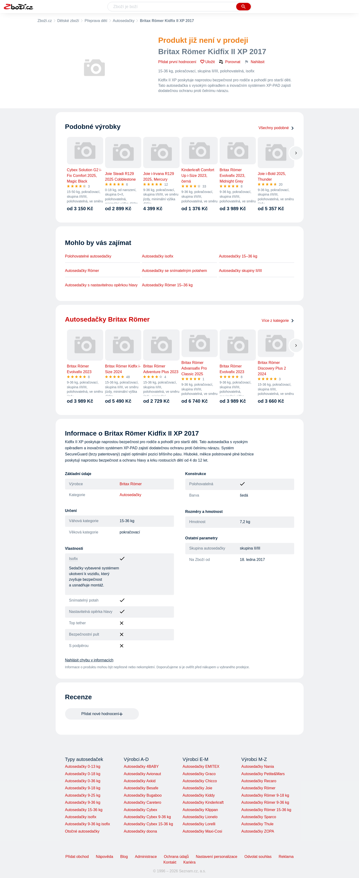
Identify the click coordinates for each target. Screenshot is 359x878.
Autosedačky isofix (157, 256)
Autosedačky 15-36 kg (83, 810)
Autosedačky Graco (199, 774)
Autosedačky (124, 21)
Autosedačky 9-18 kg (82, 788)
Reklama (286, 857)
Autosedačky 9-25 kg (82, 795)
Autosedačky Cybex (140, 810)
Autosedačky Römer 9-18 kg (265, 795)
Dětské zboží (68, 21)
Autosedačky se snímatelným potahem (174, 271)
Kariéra (189, 862)
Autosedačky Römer (82, 271)
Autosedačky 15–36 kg (238, 256)
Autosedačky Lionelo (199, 817)
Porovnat (229, 61)
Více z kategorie (278, 321)
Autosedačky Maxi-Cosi (202, 831)
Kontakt (170, 862)
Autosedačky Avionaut (142, 774)
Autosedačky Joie (197, 788)
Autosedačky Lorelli (198, 824)
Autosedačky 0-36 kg (82, 781)
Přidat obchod (77, 857)
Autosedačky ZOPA (257, 831)
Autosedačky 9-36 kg (82, 802)
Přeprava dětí (95, 21)
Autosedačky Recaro (258, 781)
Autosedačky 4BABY (141, 766)
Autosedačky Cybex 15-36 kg (148, 824)
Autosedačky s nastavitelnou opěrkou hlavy (101, 285)
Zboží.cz (45, 21)
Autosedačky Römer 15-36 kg (266, 810)
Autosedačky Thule (257, 824)
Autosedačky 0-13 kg (82, 766)
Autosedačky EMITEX (200, 766)
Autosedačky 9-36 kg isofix (87, 824)
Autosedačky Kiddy (198, 795)
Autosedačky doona (140, 831)
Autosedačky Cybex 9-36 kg (147, 817)
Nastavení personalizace (216, 857)
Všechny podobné (276, 128)
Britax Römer (131, 484)
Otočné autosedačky (82, 831)
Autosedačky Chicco (199, 781)
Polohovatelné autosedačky (88, 256)
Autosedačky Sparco (258, 817)
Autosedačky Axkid (139, 781)
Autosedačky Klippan (200, 810)
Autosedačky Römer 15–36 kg (167, 285)
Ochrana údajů (176, 857)
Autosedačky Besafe (141, 788)
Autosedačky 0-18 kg (82, 774)
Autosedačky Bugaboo (143, 795)
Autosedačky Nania (257, 766)
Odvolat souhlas (258, 857)
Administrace (146, 857)
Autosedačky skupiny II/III (240, 271)
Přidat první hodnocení (177, 62)
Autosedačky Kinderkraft (202, 802)
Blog (124, 857)
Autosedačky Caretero (142, 802)
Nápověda (104, 857)
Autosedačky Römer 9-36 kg (265, 802)
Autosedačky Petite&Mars (263, 774)
